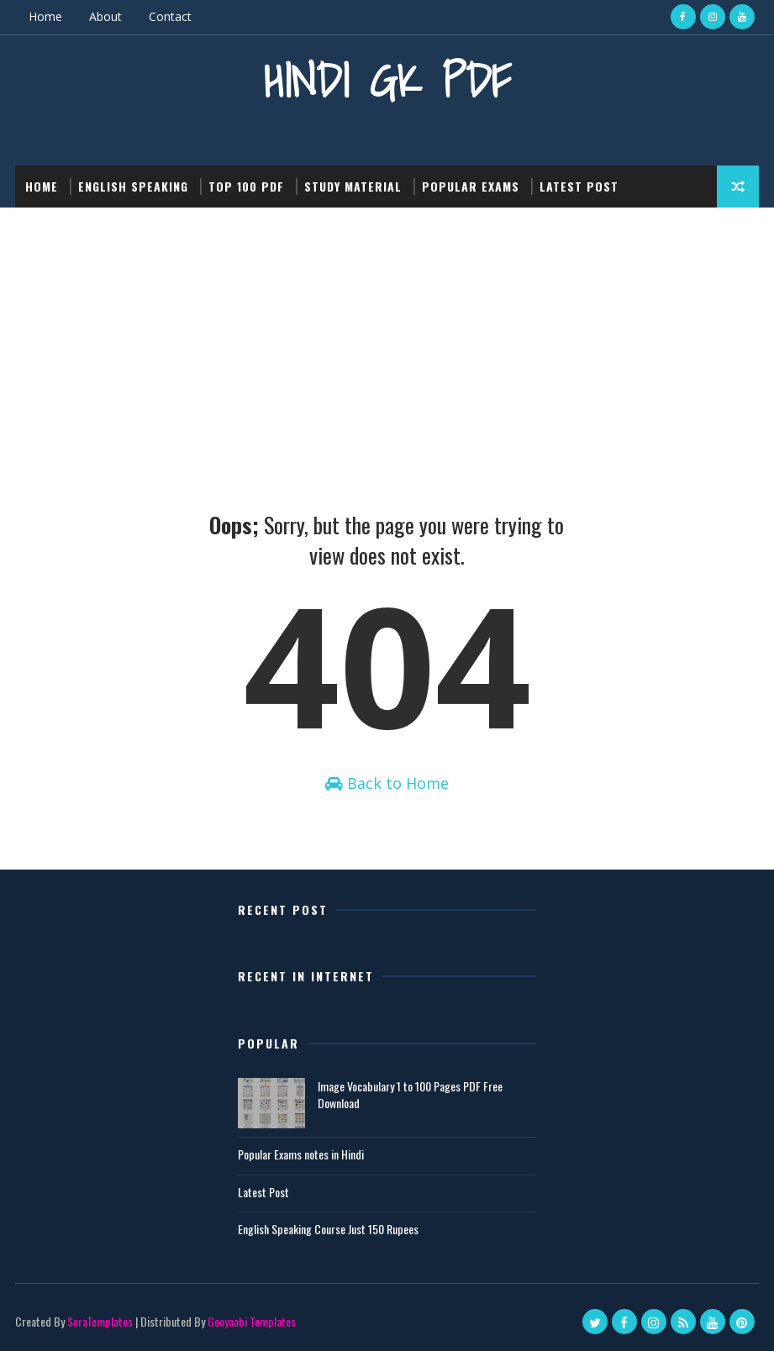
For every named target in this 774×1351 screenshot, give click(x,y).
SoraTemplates (100, 1321)
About (105, 16)
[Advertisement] (387, 333)
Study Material (353, 186)
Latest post (579, 186)
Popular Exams (470, 186)
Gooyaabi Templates (252, 1321)
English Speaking (133, 186)
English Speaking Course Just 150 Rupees (328, 1229)
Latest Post (263, 1192)
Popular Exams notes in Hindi (301, 1154)
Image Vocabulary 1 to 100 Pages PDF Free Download (410, 1094)
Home (45, 16)
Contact (170, 16)
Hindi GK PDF (387, 80)
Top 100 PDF (246, 186)
